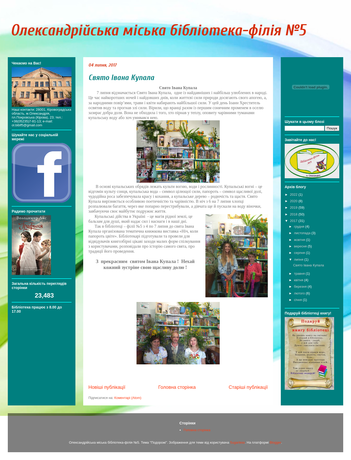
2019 (294, 207)
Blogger (275, 442)
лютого (300, 293)
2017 (294, 221)
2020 (294, 201)
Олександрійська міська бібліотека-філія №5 (158, 30)
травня (300, 273)
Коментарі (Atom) (127, 398)
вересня (301, 246)
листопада (302, 233)
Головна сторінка (177, 387)
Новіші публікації (106, 387)
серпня (300, 253)
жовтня (300, 240)
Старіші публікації (248, 387)
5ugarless (237, 442)
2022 (294, 194)
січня (298, 300)
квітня (299, 280)
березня (301, 286)
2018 (294, 214)
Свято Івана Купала (121, 77)
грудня (299, 226)
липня (299, 259)
